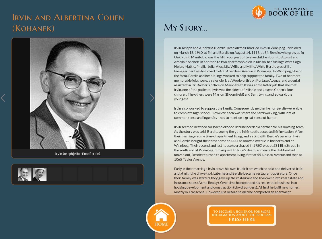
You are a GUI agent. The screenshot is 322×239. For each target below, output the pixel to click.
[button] (152, 98)
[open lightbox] (78, 93)
